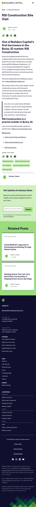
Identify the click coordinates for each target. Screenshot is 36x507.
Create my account (7, 412)
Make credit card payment (9, 400)
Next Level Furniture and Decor (15, 137)
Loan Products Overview (8, 339)
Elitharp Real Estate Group (14, 142)
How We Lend (6, 364)
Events (4, 370)
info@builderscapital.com (16, 310)
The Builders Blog (6, 373)
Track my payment (7, 415)
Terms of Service (18, 449)
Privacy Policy (18, 444)
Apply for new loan (7, 397)
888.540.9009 (5, 310)
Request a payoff (6, 406)
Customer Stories (13, 10)
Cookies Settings (18, 454)
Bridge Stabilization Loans (9, 348)
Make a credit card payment (9, 427)
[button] (33, 3)
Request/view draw (7, 403)
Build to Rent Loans (7, 351)
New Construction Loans (8, 345)
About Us (4, 361)
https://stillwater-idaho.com (15, 81)
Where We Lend (6, 367)
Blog (3, 10)
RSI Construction (10, 147)
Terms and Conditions (8, 216)
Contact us (5, 305)
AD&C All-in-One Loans (8, 342)
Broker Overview (6, 385)
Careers (4, 379)
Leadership (5, 376)
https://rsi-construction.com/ (22, 129)
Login (3, 424)
